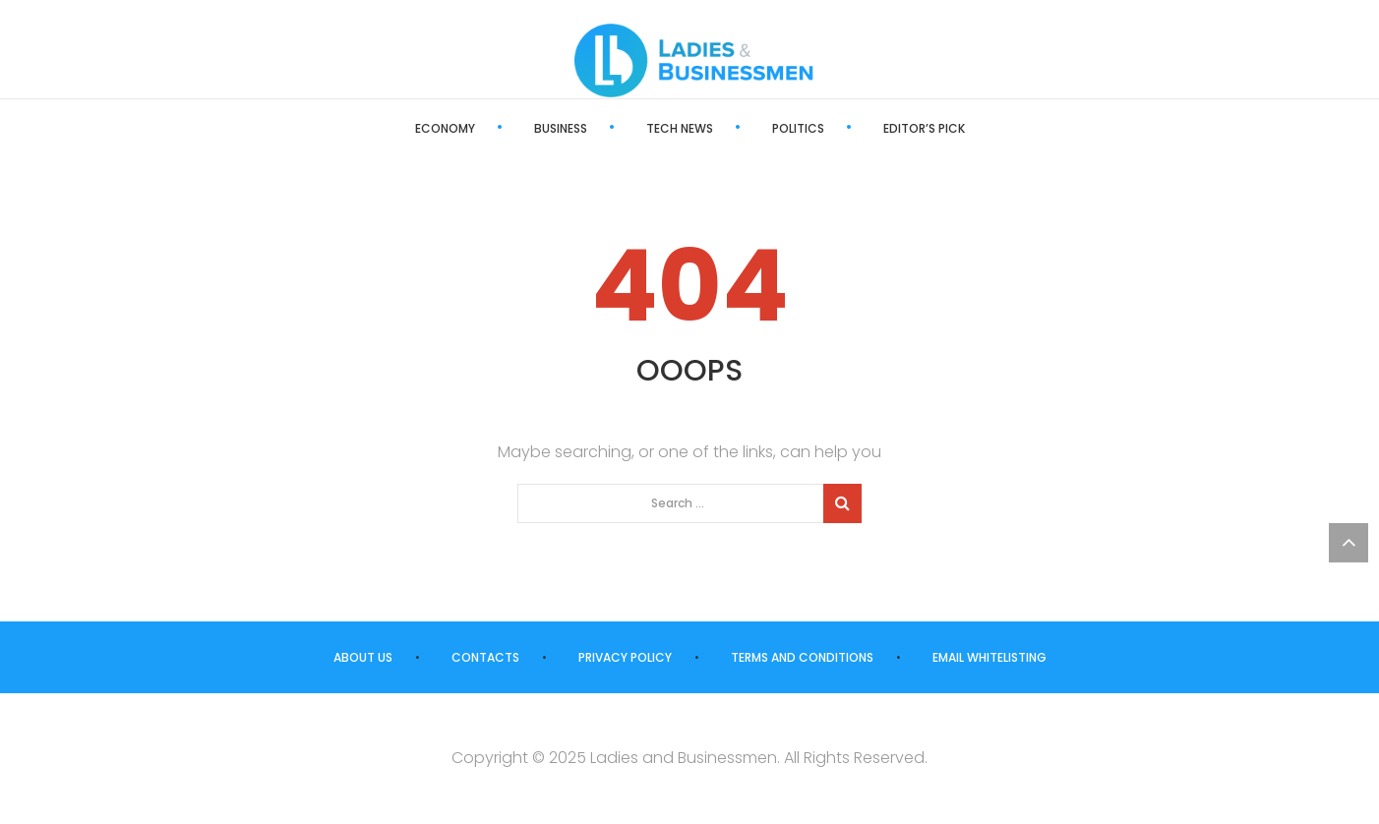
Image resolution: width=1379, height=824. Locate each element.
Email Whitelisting (989, 657)
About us (362, 657)
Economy (445, 128)
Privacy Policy (625, 657)
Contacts (485, 657)
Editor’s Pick (924, 128)
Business (560, 128)
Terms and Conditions (802, 657)
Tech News (679, 128)
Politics (798, 128)
